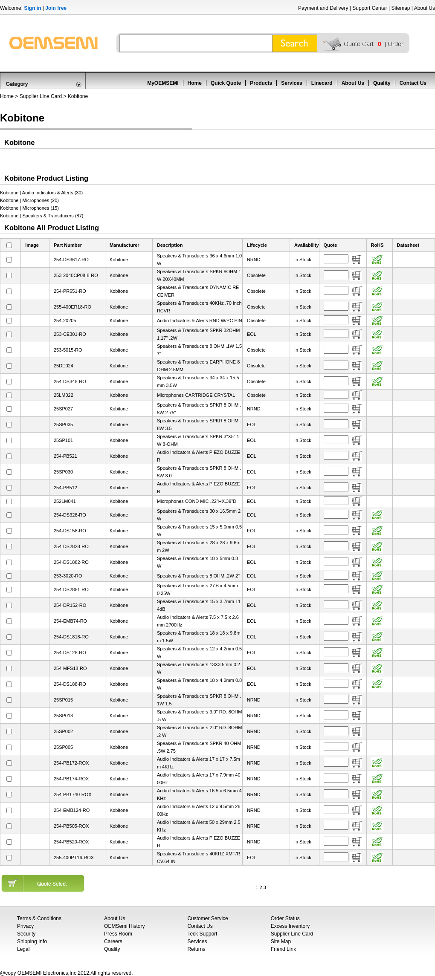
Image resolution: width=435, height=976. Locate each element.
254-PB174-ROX (71, 778)
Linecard (322, 83)
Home (195, 83)
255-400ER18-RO (72, 306)
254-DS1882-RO (71, 562)
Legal (23, 949)
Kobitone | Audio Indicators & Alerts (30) (41, 192)
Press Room (118, 934)
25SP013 (63, 715)
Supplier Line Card (41, 96)
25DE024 (63, 365)
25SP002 (63, 731)
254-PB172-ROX (71, 762)
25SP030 (63, 471)
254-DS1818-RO (71, 636)
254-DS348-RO (70, 381)
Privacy (25, 926)
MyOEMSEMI (162, 83)
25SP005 (63, 747)
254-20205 (65, 320)
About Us (424, 8)
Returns (196, 949)
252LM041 (65, 501)
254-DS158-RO (70, 530)
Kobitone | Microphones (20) (29, 200)
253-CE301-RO (70, 334)
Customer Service (207, 918)
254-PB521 (65, 456)
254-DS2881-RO (71, 589)
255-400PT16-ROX (74, 857)
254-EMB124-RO (72, 810)
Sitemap (400, 8)
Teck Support (202, 934)
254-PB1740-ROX (73, 794)
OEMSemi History (124, 926)
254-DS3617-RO (71, 259)
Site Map (281, 941)
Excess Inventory (290, 926)
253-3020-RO (68, 575)
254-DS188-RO (70, 684)
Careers (113, 941)
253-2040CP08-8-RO (76, 275)
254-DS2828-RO (71, 546)
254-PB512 (65, 487)
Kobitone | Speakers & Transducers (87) (41, 215)
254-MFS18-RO (70, 668)
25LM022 (63, 395)
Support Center (369, 8)
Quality (382, 83)
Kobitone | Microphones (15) (29, 208)
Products (261, 83)
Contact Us (413, 83)
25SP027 (63, 408)
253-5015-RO (68, 349)
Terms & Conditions (39, 918)
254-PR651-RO (70, 291)
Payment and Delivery (323, 8)
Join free (56, 8)
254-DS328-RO (70, 514)
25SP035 (63, 424)
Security (26, 934)
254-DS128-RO (70, 652)
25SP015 (63, 699)
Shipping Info (32, 941)
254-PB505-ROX (71, 826)
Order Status (285, 918)
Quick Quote (226, 83)
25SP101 (63, 440)
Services (291, 83)
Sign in (32, 8)
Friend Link (283, 949)
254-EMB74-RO (70, 621)
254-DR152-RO (70, 605)
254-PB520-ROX (71, 841)
